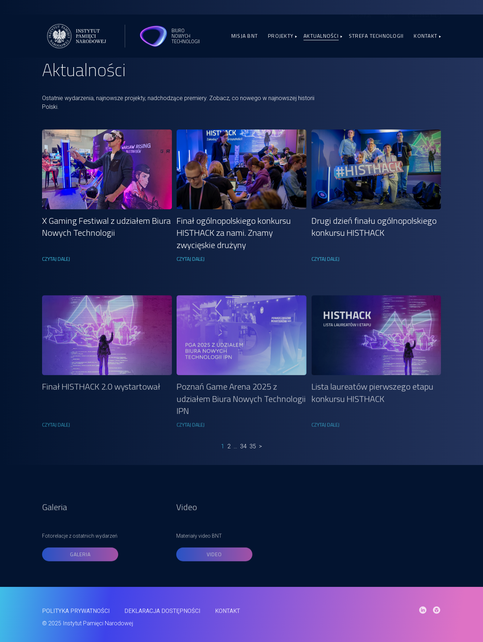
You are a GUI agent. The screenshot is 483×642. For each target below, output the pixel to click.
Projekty (280, 36)
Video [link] (214, 569)
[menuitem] (389, 12)
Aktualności (321, 36)
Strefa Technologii (376, 36)
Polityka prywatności (76, 618)
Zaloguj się (424, 12)
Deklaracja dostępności (162, 618)
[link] (107, 169)
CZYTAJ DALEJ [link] (56, 259)
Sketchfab (360, 12)
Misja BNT (244, 36)
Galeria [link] (80, 569)
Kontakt (425, 36)
